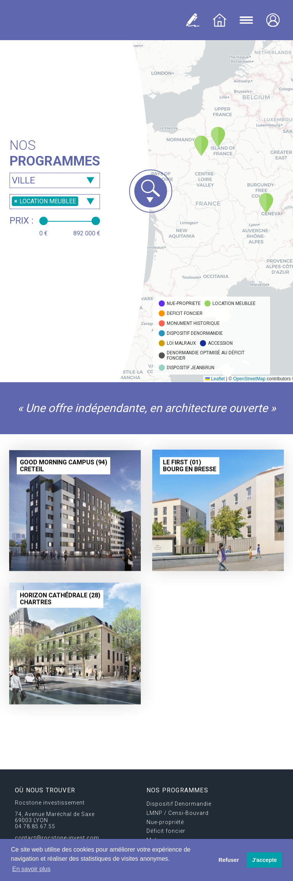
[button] (218, 137)
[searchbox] (55, 180)
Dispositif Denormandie (178, 804)
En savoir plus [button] (31, 869)
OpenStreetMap (249, 378)
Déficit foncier (165, 831)
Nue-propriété (165, 822)
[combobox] (55, 180)
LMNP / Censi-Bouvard (177, 813)
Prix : (22, 220)
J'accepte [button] (264, 860)
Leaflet (215, 378)
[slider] (43, 221)
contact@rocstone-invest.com (57, 838)
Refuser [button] (229, 860)
